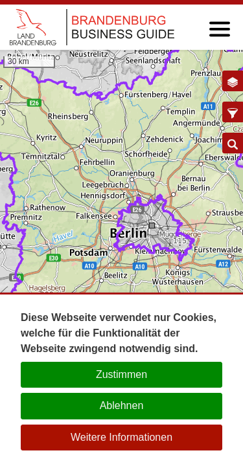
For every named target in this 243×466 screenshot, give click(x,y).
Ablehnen (122, 405)
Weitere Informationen (121, 437)
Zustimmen (121, 374)
